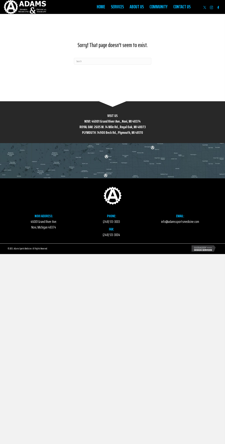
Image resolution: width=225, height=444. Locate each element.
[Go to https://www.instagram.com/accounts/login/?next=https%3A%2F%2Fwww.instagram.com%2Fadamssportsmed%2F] (211, 7)
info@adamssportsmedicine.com (180, 221)
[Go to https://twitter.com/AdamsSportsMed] (205, 7)
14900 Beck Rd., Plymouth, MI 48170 (120, 132)
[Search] (112, 61)
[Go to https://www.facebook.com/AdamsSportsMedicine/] (218, 7)
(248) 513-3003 (111, 221)
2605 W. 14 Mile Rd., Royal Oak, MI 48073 (120, 127)
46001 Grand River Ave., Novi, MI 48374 (116, 121)
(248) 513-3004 (111, 235)
